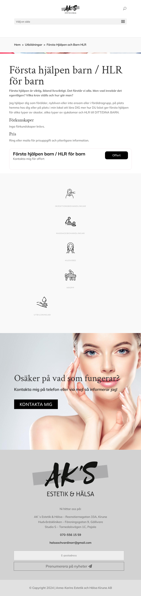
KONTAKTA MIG (36, 404)
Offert (116, 155)
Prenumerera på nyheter (66, 566)
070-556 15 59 (70, 535)
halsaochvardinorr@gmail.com (70, 542)
